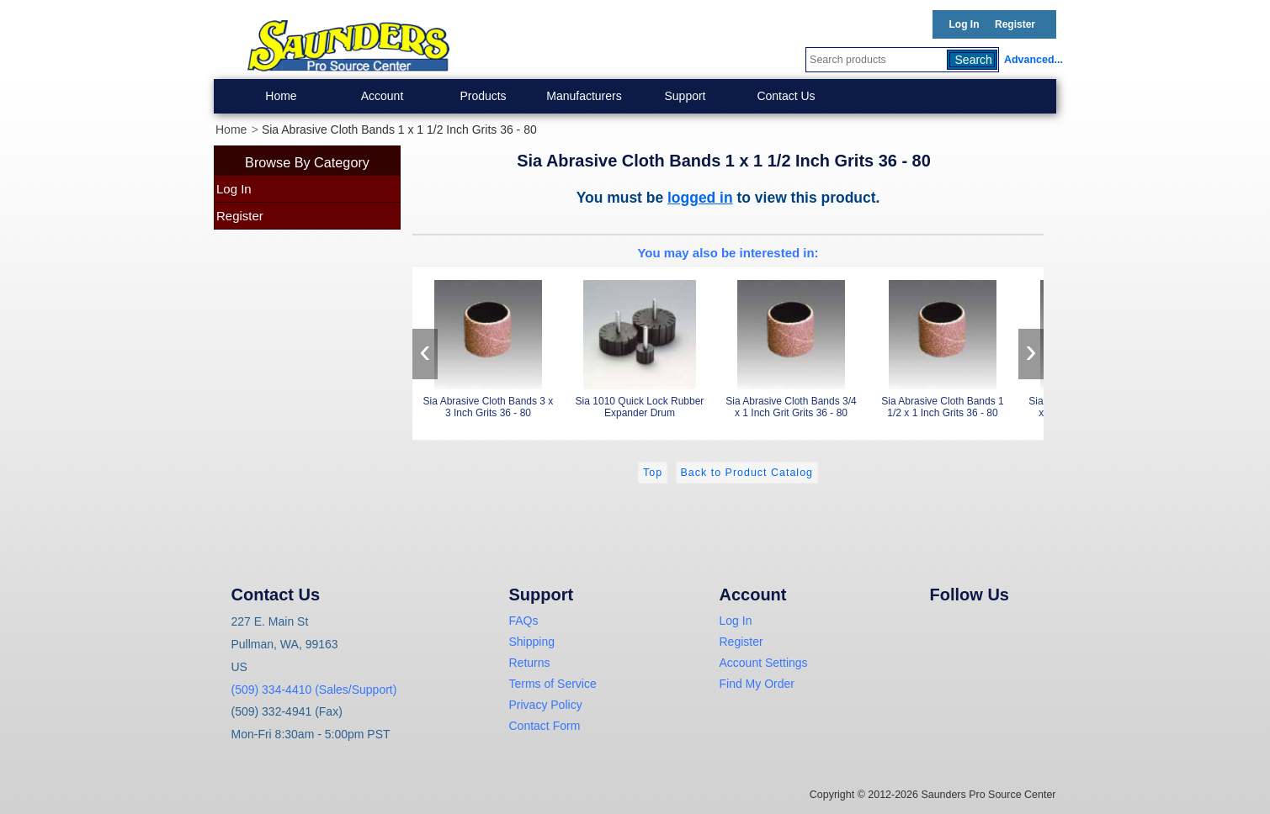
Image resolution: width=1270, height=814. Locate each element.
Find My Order (757, 683)
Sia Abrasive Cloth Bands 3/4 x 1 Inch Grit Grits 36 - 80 (791, 346)
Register (1015, 24)
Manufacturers (583, 96)
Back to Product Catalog (747, 472)
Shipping (532, 641)
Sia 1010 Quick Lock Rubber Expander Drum (639, 346)
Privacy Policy (545, 704)
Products (483, 96)
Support (684, 96)
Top (652, 472)
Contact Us (786, 96)
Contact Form (545, 725)
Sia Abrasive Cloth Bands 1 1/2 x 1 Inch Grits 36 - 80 (942, 346)
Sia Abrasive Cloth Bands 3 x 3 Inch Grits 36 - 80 (488, 346)
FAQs (524, 620)
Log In (964, 24)
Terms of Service (553, 683)
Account (382, 96)
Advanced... (1030, 60)
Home (280, 96)
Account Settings (764, 662)
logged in (700, 197)
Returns (529, 662)
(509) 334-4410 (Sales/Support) (314, 689)
